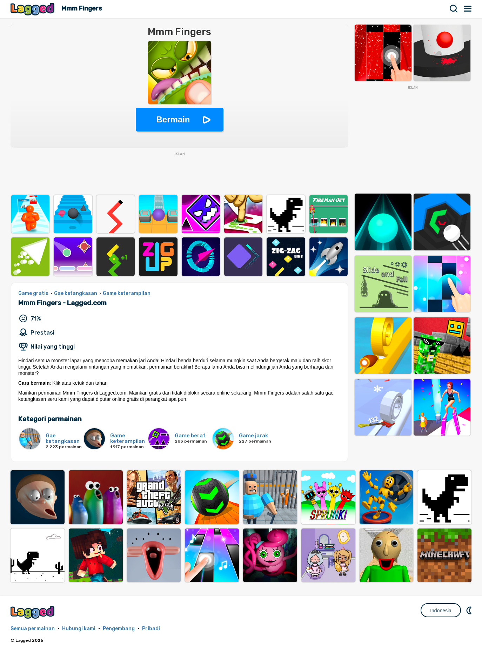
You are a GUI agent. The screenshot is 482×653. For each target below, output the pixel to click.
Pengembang (119, 629)
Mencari (454, 9)
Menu (468, 9)
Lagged (33, 9)
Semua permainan (33, 629)
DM (470, 610)
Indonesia (440, 610)
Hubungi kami (78, 629)
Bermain (173, 119)
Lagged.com (33, 612)
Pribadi (151, 629)
